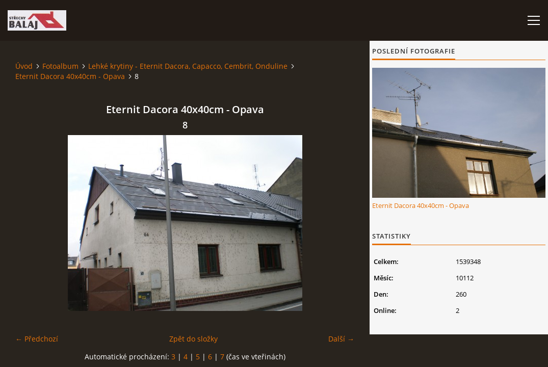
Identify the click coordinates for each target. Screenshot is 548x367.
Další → (341, 339)
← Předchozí (36, 339)
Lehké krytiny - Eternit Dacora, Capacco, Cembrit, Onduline (188, 66)
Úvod (24, 66)
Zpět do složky (193, 339)
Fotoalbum (60, 66)
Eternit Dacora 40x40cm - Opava (70, 76)
